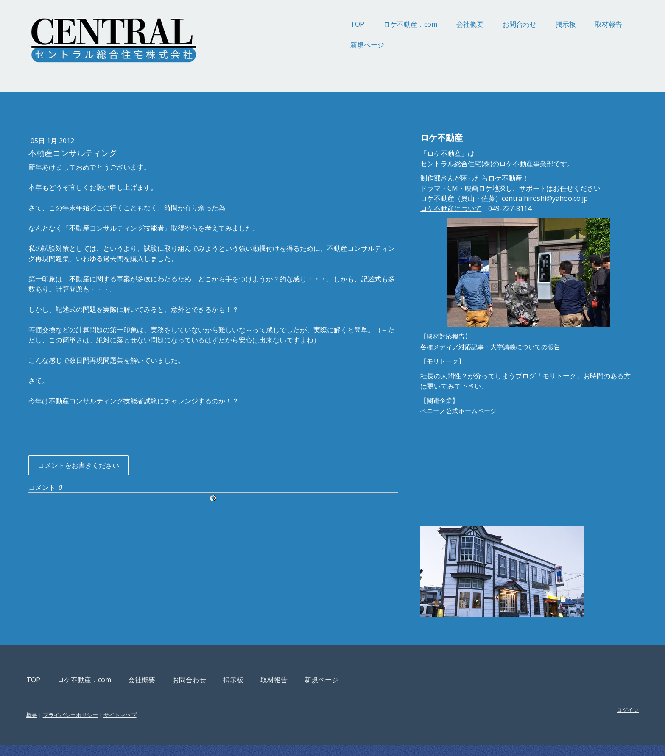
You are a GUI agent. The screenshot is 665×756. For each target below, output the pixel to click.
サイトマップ (193, 726)
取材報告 (535, 24)
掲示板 (493, 24)
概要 (104, 726)
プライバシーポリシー (143, 726)
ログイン (555, 721)
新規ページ (294, 45)
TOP (284, 24)
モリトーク (539, 396)
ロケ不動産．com (337, 24)
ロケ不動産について (430, 228)
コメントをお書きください (151, 475)
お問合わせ (447, 24)
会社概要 (397, 24)
